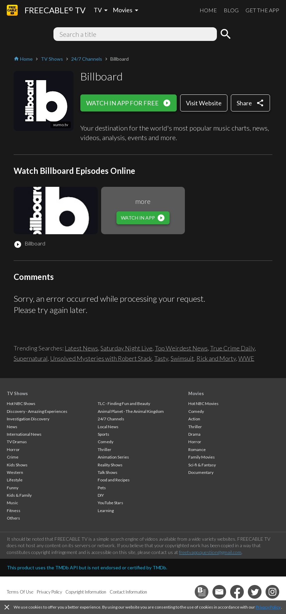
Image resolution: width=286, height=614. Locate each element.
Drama (194, 434)
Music (12, 502)
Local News (108, 426)
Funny (12, 487)
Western (15, 472)
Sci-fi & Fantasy (202, 464)
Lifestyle (14, 479)
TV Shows (17, 393)
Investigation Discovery (28, 418)
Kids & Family (19, 495)
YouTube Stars (110, 502)
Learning (106, 510)
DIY (101, 495)
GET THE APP (262, 10)
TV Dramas (17, 441)
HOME (208, 10)
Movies (196, 393)
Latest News (81, 348)
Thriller (104, 449)
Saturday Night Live (126, 348)
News (12, 426)
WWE (246, 358)
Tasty (161, 358)
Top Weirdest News (181, 348)
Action (194, 418)
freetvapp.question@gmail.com (210, 552)
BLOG (231, 10)
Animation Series (113, 457)
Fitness (13, 510)
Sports (103, 434)
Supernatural (31, 358)
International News (24, 434)
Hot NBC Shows (21, 403)
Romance (197, 449)
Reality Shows (110, 464)
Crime (12, 457)
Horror (13, 449)
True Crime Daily (232, 348)
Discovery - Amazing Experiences (37, 411)
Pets (102, 487)
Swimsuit (182, 358)
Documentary (200, 472)
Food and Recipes (114, 479)
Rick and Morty (216, 358)
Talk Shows (107, 472)
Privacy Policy (268, 607)
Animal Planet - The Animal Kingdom (131, 411)
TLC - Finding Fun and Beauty (124, 403)
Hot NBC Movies (203, 403)
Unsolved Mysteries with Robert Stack (101, 358)
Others (13, 518)
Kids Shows (17, 464)
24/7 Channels (111, 418)
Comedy (105, 441)
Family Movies (201, 457)
